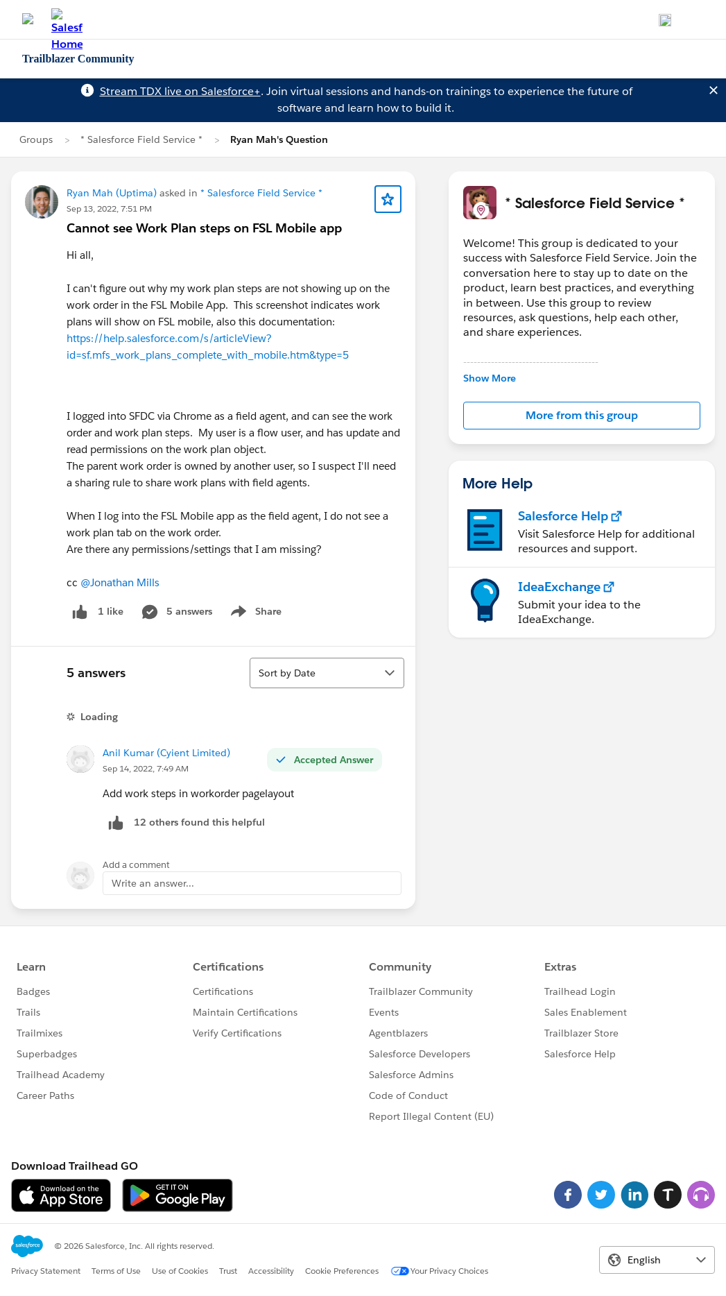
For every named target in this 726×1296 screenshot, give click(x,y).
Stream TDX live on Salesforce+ (180, 91)
